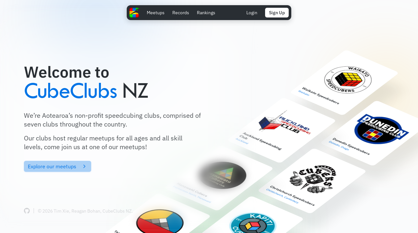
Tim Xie (61, 211)
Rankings (206, 13)
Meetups (156, 13)
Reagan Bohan (85, 211)
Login (251, 13)
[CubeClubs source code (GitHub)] (27, 211)
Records (180, 13)
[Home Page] (134, 12)
